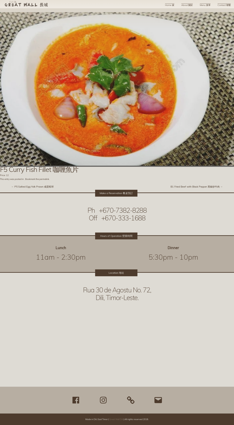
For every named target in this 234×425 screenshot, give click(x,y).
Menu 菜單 (205, 5)
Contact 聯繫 (224, 5)
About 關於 (187, 5)
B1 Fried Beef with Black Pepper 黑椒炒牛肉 (196, 186)
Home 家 (169, 5)
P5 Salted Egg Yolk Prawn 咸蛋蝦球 (32, 186)
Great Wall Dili (116, 419)
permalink (44, 179)
